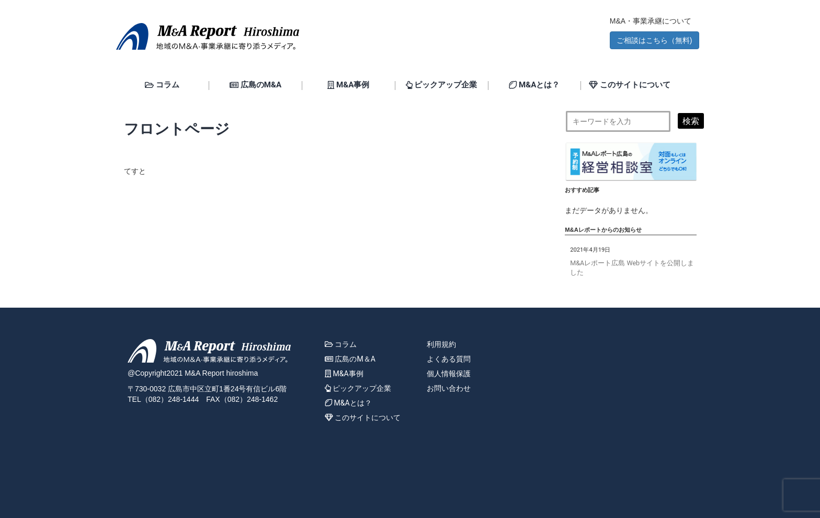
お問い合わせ (449, 388)
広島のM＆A (350, 359)
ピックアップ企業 (441, 85)
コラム (162, 85)
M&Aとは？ (534, 85)
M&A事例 (348, 85)
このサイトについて (629, 85)
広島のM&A (255, 85)
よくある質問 (449, 359)
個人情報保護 (449, 373)
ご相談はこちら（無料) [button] (654, 40)
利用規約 (441, 344)
